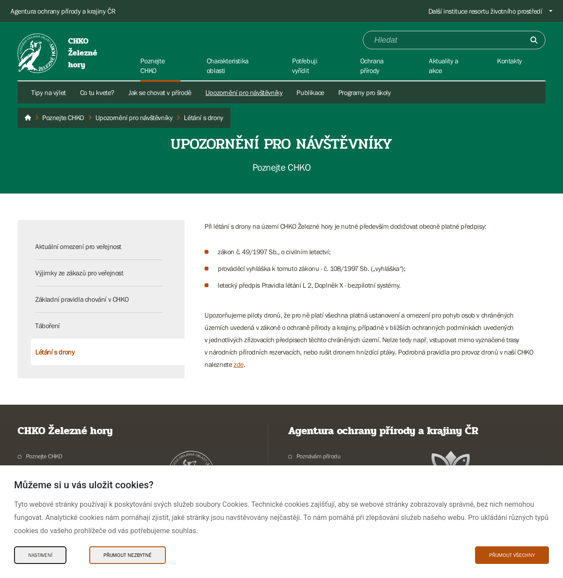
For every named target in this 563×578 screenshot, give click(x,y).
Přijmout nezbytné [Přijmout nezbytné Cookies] (127, 555)
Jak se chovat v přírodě (159, 92)
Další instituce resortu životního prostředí (485, 11)
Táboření (47, 325)
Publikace (310, 92)
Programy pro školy (364, 92)
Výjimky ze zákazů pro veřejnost (79, 273)
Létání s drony (54, 352)
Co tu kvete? (97, 92)
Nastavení (40, 555)
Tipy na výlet (48, 92)
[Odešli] (534, 40)
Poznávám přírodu (318, 456)
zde (239, 364)
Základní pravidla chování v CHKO (81, 299)
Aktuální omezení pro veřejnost (78, 246)
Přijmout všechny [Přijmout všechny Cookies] (512, 555)
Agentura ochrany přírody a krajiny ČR (63, 11)
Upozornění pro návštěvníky (244, 92)
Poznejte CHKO (44, 456)
